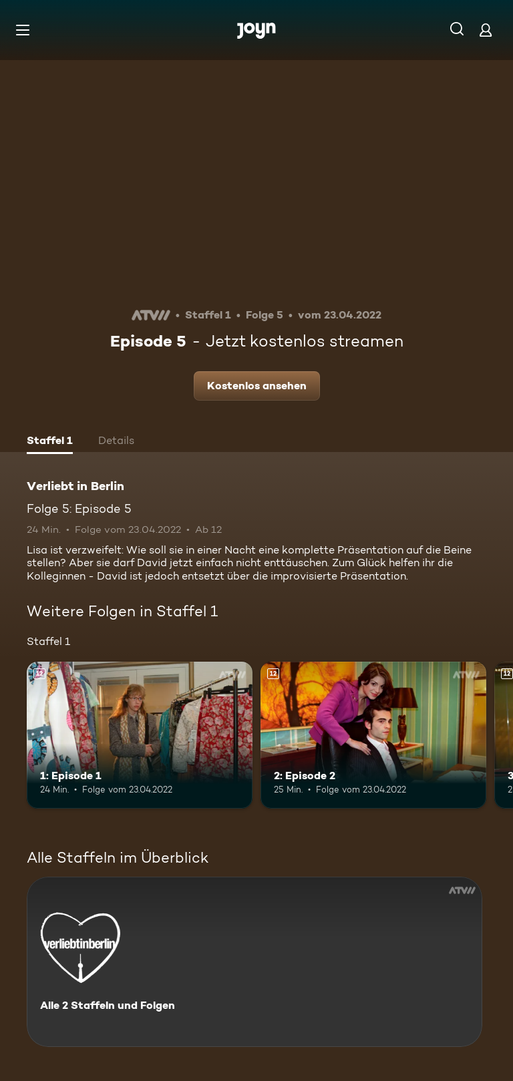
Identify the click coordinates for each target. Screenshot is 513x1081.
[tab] (49, 442)
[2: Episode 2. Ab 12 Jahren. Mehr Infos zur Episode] (373, 735)
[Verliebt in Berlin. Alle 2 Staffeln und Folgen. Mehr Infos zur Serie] (254, 962)
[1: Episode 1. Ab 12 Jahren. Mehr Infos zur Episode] (139, 735)
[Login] (485, 29)
